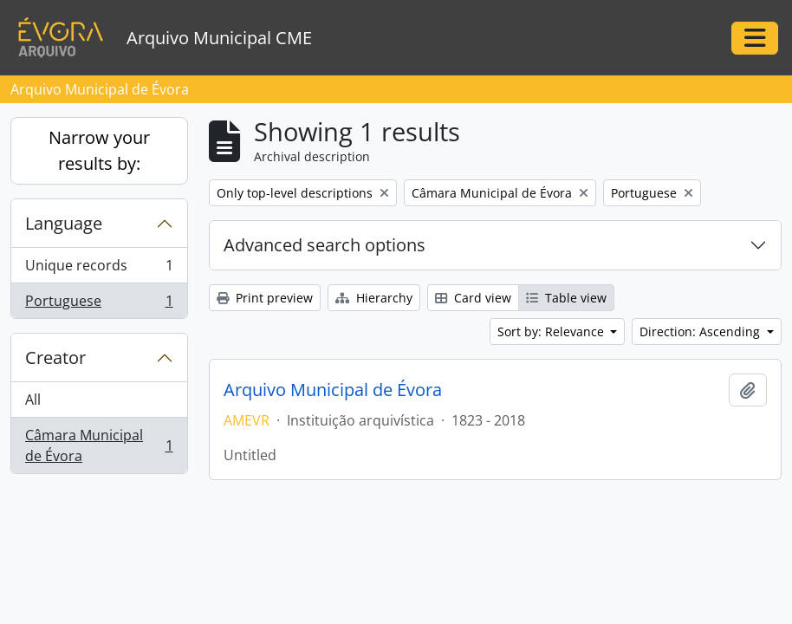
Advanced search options (324, 245)
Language (63, 223)
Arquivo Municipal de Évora (333, 390)
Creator (55, 357)
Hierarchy (373, 297)
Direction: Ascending (701, 331)
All (33, 399)
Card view (473, 297)
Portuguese (98, 304)
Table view (566, 297)
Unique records (98, 269)
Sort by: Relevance (552, 331)
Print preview (265, 297)
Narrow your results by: (99, 150)
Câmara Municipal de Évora (98, 445)
